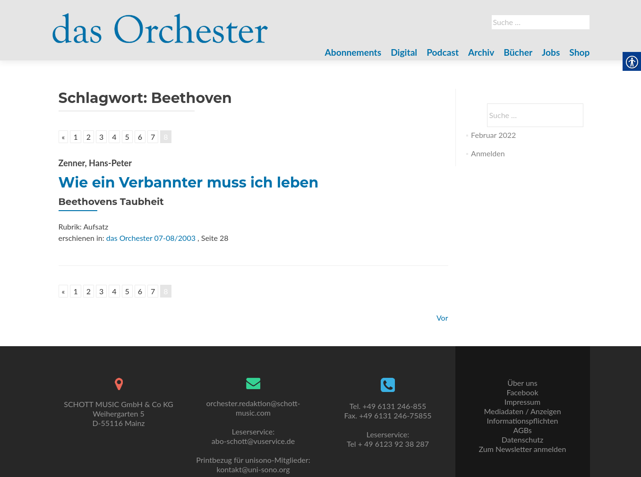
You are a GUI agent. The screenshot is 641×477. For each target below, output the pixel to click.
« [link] (63, 136)
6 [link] (140, 136)
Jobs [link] (551, 52)
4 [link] (114, 136)
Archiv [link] (481, 52)
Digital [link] (404, 52)
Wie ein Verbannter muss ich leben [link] (189, 182)
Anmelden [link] (487, 153)
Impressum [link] (522, 401)
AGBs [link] (522, 430)
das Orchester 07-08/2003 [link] (151, 237)
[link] (160, 22)
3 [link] (101, 136)
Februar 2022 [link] (493, 134)
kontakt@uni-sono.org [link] (253, 469)
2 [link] (88, 136)
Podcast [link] (443, 52)
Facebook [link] (522, 392)
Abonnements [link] (353, 52)
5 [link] (127, 136)
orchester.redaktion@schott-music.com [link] (253, 408)
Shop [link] (579, 52)
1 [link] (75, 136)
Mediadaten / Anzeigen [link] (522, 411)
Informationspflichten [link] (522, 420)
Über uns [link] (522, 382)
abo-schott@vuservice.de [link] (253, 440)
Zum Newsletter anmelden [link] (522, 448)
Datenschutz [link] (522, 439)
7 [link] (153, 136)
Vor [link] (442, 317)
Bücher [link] (518, 52)
